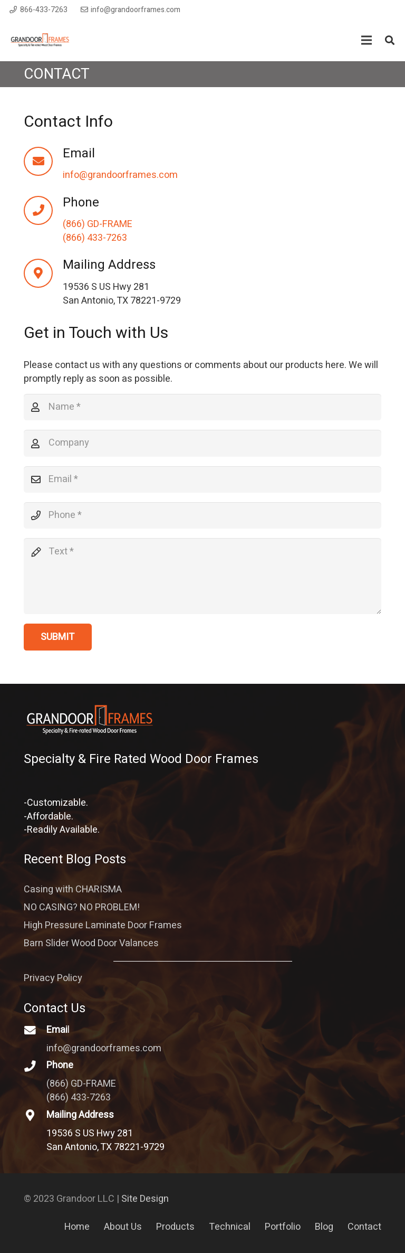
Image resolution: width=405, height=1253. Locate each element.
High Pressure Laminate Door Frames (103, 925)
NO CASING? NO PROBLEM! (82, 907)
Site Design (145, 1199)
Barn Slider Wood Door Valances (91, 943)
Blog (324, 1227)
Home (77, 1227)
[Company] (202, 443)
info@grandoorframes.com (120, 175)
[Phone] (43, 210)
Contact (364, 1227)
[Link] (40, 40)
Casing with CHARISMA (73, 889)
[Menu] (367, 40)
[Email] (43, 161)
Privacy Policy (53, 978)
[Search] (389, 40)
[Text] (202, 576)
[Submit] (58, 637)
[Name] (202, 407)
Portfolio (283, 1227)
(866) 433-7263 (95, 238)
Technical (229, 1227)
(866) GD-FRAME (97, 224)
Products (175, 1227)
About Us (123, 1227)
